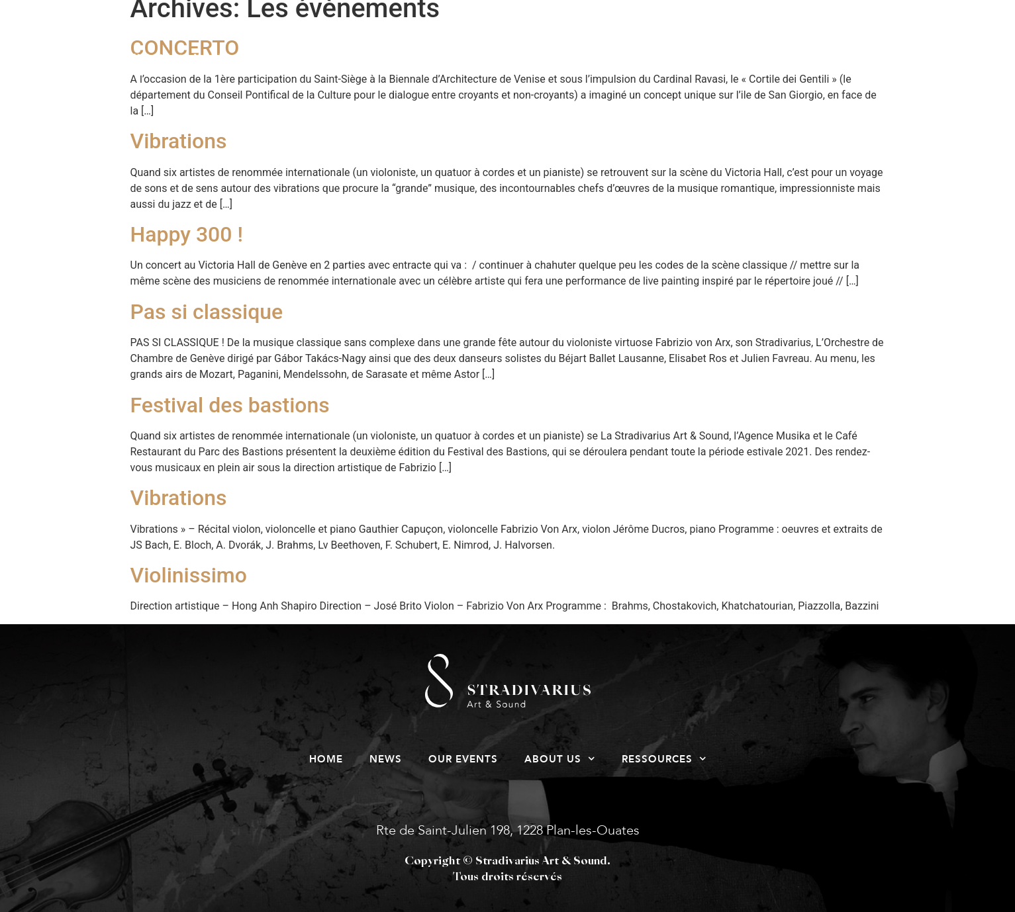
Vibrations (178, 141)
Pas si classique (206, 311)
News (375, 63)
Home (289, 63)
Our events (479, 63)
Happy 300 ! (186, 234)
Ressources (735, 63)
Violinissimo (188, 575)
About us (603, 63)
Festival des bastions (230, 405)
